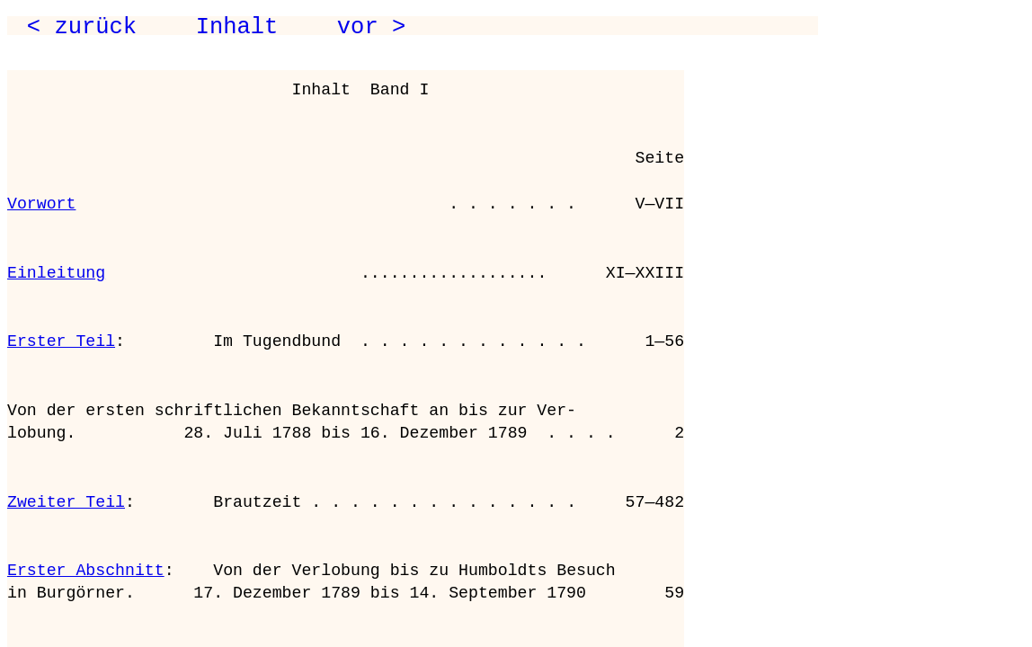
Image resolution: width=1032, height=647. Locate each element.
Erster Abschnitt (86, 570)
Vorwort (41, 204)
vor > (371, 27)
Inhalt (237, 27)
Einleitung (56, 273)
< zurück (82, 27)
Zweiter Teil (66, 502)
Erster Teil (61, 341)
